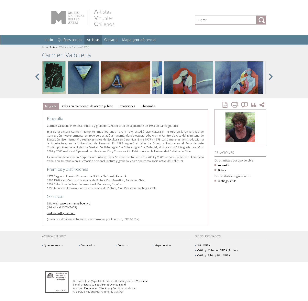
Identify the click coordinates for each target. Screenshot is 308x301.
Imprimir (235, 105)
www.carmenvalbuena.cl (75, 203)
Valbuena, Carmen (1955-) (74, 47)
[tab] (51, 106)
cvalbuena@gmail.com (61, 213)
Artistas (93, 39)
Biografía (51, 106)
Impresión (223, 165)
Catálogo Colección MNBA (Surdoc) (216, 250)
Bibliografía (148, 106)
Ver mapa (142, 281)
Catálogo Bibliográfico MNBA (212, 255)
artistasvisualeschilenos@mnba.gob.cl (103, 284)
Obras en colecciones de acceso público (87, 106)
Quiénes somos (70, 39)
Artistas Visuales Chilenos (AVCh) (83, 17)
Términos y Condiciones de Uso (118, 288)
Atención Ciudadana (85, 288)
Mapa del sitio (162, 245)
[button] (37, 81)
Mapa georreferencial (139, 39)
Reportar (245, 105)
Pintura (221, 170)
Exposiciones (127, 106)
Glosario (110, 39)
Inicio (48, 39)
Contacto (122, 245)
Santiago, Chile (226, 181)
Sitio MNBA (202, 245)
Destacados (87, 245)
